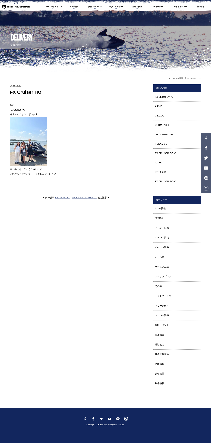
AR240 (158, 106)
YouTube (206, 168)
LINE (206, 178)
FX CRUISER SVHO (165, 153)
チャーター (158, 6)
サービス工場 (162, 266)
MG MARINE (16, 6)
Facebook (206, 148)
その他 (158, 286)
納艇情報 (159, 364)
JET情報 (159, 218)
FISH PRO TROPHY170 (84, 197)
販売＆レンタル (95, 6)
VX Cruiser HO (62, 197)
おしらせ (159, 257)
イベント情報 (162, 237)
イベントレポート (164, 228)
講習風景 (159, 373)
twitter (206, 158)
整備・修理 (137, 6)
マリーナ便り (162, 305)
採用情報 (159, 334)
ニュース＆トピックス (52, 6)
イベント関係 (162, 247)
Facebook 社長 (206, 138)
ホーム (171, 78)
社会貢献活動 (162, 354)
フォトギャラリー (179, 6)
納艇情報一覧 (181, 78)
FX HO (158, 162)
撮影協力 (159, 344)
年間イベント (162, 325)
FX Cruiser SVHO (164, 97)
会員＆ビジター (116, 6)
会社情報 (200, 6)
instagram (206, 188)
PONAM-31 (161, 144)
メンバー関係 (162, 315)
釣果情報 (159, 383)
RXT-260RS (161, 172)
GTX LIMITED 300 (164, 134)
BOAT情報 (160, 208)
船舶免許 (74, 6)
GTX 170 (159, 115)
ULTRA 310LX (162, 125)
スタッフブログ (163, 276)
